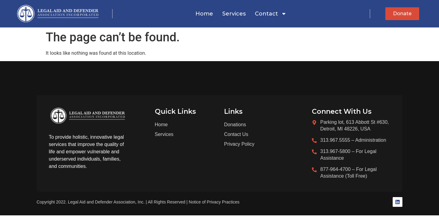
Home (204, 13)
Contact (271, 13)
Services (234, 13)
